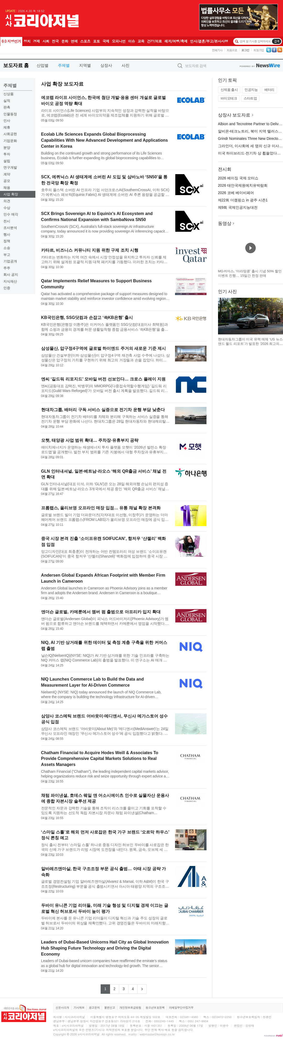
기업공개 (10, 261)
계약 (6, 174)
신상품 (8, 94)
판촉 (6, 107)
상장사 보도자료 (234, 115)
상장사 (106, 65)
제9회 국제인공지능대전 (238, 207)
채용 (6, 188)
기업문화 (10, 141)
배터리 (269, 90)
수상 (6, 208)
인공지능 (251, 90)
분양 (6, 148)
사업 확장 (10, 194)
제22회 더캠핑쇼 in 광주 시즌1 (243, 200)
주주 (6, 268)
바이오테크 (229, 98)
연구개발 (10, 167)
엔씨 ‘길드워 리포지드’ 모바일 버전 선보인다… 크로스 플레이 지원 (103, 379)
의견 (6, 201)
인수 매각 (10, 214)
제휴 (6, 127)
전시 (6, 221)
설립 (6, 161)
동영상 (224, 223)
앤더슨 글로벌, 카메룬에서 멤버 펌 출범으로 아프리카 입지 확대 (101, 612)
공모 (6, 181)
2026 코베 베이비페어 (236, 193)
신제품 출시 (229, 90)
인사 (6, 121)
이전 (222, 316)
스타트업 (250, 98)
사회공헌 (10, 134)
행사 (6, 234)
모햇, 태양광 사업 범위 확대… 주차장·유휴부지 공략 (90, 440)
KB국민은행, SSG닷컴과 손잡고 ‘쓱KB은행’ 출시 (87, 317)
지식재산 (10, 281)
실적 (6, 101)
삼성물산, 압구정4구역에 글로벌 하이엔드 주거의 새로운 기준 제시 (103, 348)
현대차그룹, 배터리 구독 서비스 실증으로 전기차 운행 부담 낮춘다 (103, 409)
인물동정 (10, 114)
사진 (125, 65)
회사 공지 (10, 275)
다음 (279, 316)
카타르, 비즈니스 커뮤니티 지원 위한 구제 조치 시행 (90, 250)
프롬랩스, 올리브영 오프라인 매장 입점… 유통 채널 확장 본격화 (101, 508)
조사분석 (10, 228)
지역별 (85, 65)
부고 (6, 255)
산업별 (42, 65)
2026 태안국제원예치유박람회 (243, 185)
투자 (6, 154)
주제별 (64, 65)
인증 (6, 288)
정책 (6, 241)
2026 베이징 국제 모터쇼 (238, 178)
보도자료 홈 (16, 65)
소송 (6, 248)
